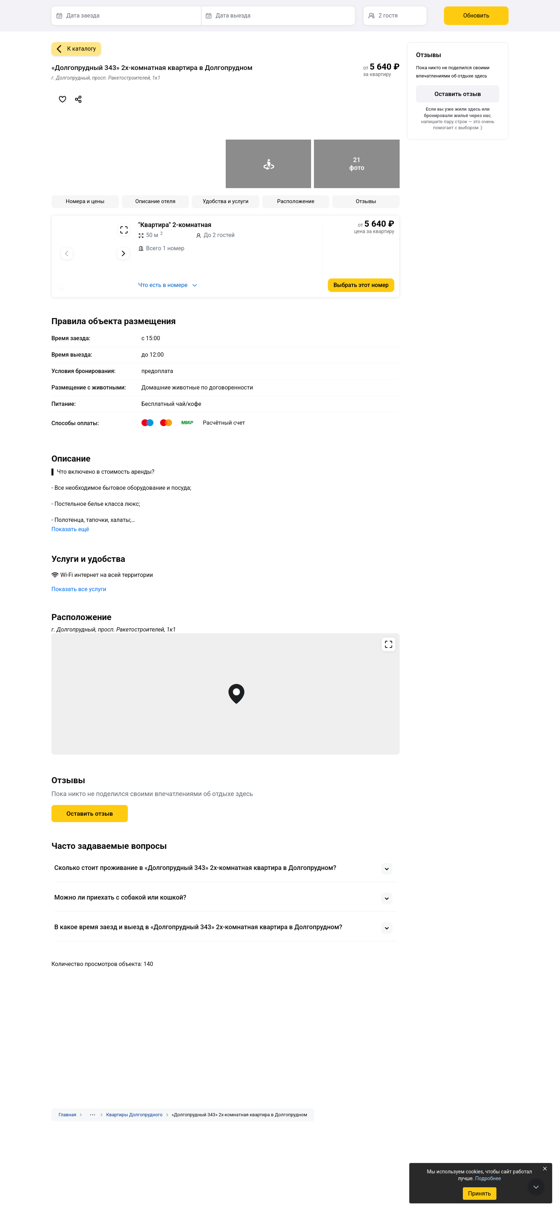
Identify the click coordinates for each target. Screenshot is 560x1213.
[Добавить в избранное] (62, 99)
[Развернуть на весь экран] (124, 230)
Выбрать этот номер (361, 285)
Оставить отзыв (89, 813)
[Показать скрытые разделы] (92, 1115)
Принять (479, 1193)
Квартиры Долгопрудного (134, 1114)
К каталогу (73, 49)
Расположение (295, 201)
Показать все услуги (78, 589)
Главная (67, 1114)
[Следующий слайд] (123, 253)
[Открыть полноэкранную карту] (225, 694)
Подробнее (488, 1178)
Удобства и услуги (225, 201)
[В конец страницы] (536, 1187)
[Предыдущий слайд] (66, 253)
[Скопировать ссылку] (78, 99)
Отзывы (366, 201)
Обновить (476, 15)
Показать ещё (70, 529)
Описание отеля (155, 201)
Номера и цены (85, 201)
